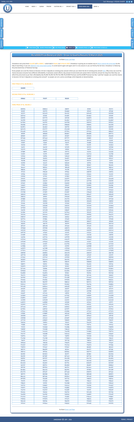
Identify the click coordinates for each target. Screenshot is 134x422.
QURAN (42, 6)
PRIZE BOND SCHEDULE (99, 47)
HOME (27, 6)
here (104, 71)
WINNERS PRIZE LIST (83, 47)
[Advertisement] (67, 30)
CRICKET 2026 (71, 6)
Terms (123, 419)
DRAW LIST (70, 47)
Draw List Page (70, 59)
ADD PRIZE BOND (59, 47)
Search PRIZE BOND (45, 47)
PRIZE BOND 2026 (85, 6)
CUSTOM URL (58, 6)
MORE (96, 6)
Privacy (130, 419)
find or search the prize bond (106, 63)
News (34, 6)
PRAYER (49, 6)
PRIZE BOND (31, 47)
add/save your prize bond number (41, 65)
